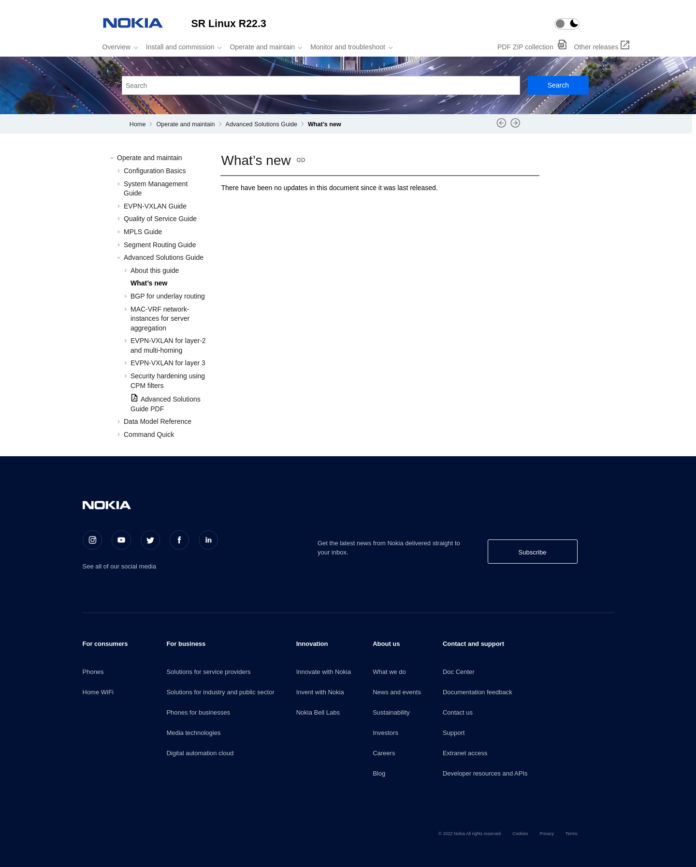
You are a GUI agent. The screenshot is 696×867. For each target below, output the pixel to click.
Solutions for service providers (208, 671)
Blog (379, 773)
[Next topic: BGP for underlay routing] (515, 126)
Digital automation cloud (199, 753)
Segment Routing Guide (160, 245)
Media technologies (193, 732)
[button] (113, 158)
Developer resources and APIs (485, 773)
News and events (397, 692)
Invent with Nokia (320, 692)
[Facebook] (179, 540)
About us (386, 643)
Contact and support (473, 643)
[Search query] (321, 85)
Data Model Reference (157, 421)
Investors (385, 732)
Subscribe (533, 552)
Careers (384, 753)
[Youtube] (121, 540)
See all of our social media (119, 566)
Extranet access (465, 753)
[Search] (558, 85)
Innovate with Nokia (323, 671)
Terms (572, 833)
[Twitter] (150, 540)
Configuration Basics (155, 171)
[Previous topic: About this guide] (501, 126)
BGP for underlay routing (167, 296)
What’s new (324, 124)
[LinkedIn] (208, 540)
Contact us (458, 712)
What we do (389, 671)
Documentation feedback (477, 692)
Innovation (312, 643)
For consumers (105, 643)
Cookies (520, 833)
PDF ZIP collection (526, 47)
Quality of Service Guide (160, 219)
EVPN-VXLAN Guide (155, 206)
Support (454, 732)
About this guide (154, 270)
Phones (93, 671)
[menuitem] (117, 47)
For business (185, 643)
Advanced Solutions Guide (261, 124)
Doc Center (459, 671)
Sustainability (391, 712)
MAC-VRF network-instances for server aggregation (159, 318)
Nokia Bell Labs (318, 712)
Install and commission (180, 47)
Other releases (596, 47)
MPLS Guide (143, 232)
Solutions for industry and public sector (220, 692)
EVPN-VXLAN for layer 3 (167, 363)
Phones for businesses (198, 712)
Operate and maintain (262, 47)
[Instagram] (92, 540)
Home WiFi (98, 692)
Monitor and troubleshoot (347, 47)
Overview (116, 47)
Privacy (546, 833)
